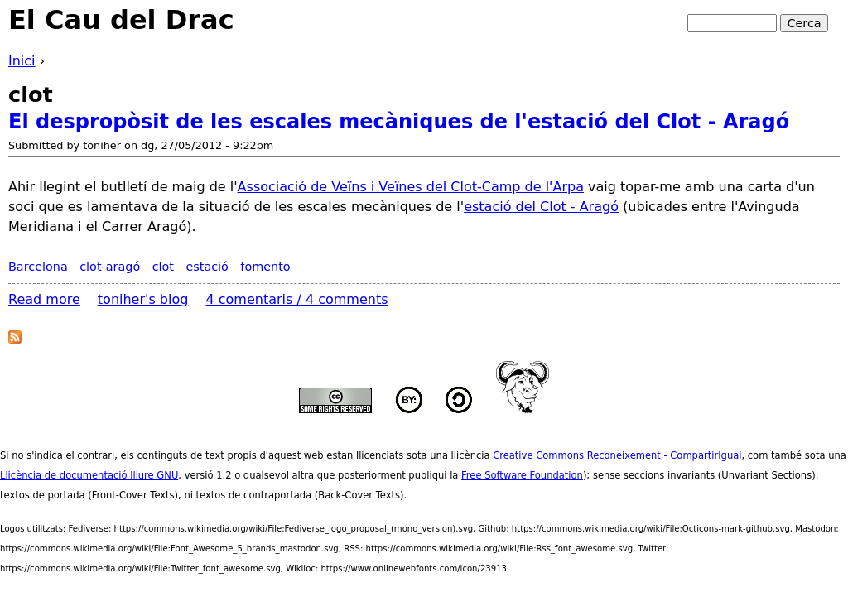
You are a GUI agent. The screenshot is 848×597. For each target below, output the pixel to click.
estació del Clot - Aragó (541, 206)
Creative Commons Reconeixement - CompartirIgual (617, 455)
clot (163, 266)
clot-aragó (110, 266)
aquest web (296, 455)
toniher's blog (143, 299)
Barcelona (38, 266)
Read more (44, 299)
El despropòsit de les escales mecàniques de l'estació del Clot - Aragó (398, 121)
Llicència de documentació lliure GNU (89, 475)
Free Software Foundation (522, 475)
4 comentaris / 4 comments (297, 299)
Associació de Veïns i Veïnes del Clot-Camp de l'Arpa (411, 187)
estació (207, 266)
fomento (265, 266)
